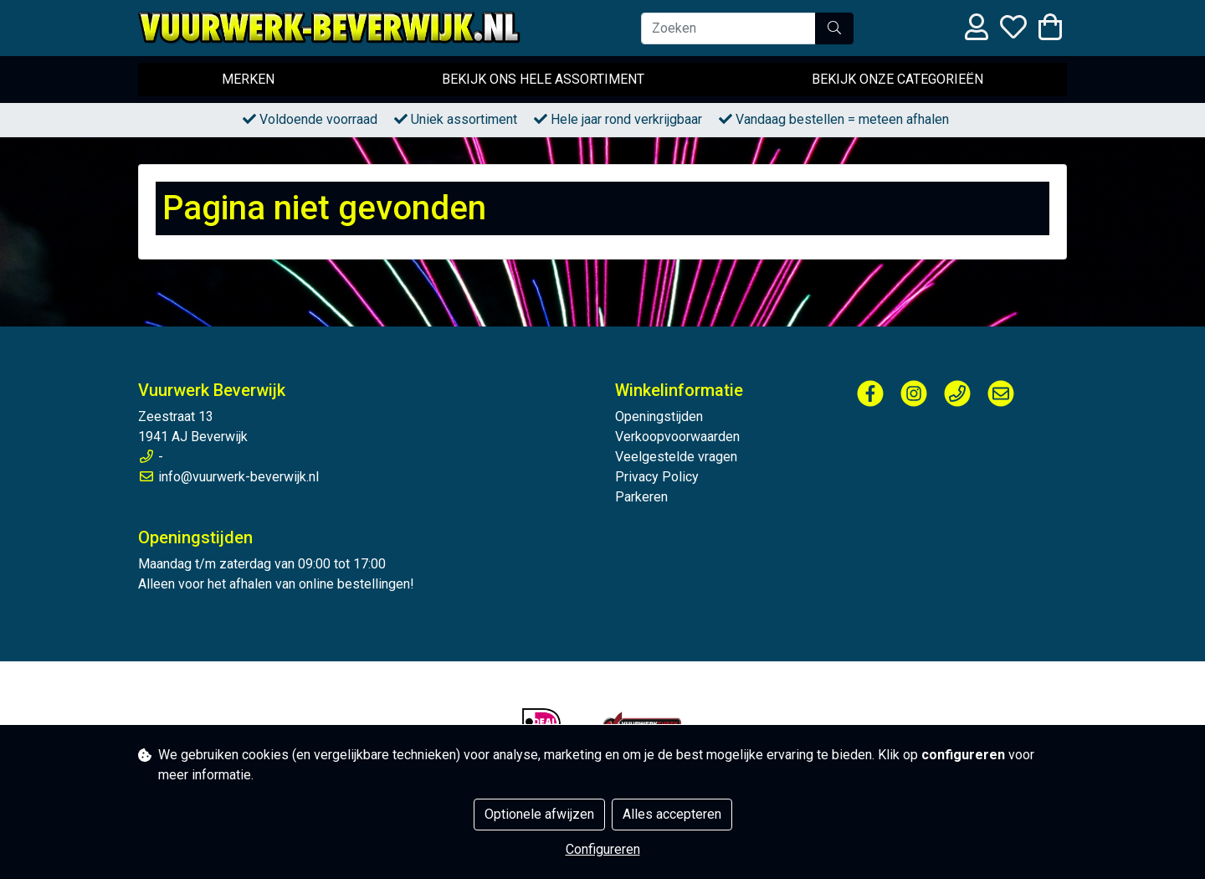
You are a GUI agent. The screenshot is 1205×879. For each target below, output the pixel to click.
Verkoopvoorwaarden (677, 437)
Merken (248, 79)
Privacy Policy (657, 477)
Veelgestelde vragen (676, 457)
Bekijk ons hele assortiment (543, 79)
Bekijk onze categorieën (897, 79)
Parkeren (641, 497)
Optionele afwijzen (539, 814)
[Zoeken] (728, 28)
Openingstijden (659, 416)
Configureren (603, 849)
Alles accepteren (672, 814)
